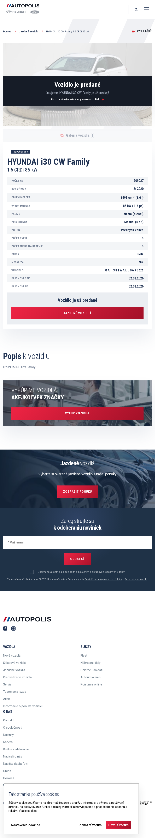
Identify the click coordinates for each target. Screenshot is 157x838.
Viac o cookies (28, 810)
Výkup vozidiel (77, 413)
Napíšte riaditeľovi (15, 764)
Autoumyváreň (90, 677)
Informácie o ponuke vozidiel (22, 706)
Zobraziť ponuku (77, 492)
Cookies (8, 778)
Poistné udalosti (92, 670)
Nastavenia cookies (25, 825)
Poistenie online (91, 684)
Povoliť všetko (118, 825)
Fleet (84, 655)
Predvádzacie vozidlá (17, 677)
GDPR (7, 771)
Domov (10, 31)
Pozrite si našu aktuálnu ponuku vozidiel (77, 99)
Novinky (8, 735)
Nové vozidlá (12, 655)
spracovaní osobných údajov (108, 572)
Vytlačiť (142, 31)
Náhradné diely (90, 663)
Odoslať (77, 559)
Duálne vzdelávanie (16, 749)
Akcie (7, 699)
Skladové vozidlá (14, 663)
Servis (7, 684)
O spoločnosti (12, 727)
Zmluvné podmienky (136, 579)
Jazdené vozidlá (31, 31)
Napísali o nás (12, 756)
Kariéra (8, 742)
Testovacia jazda (14, 692)
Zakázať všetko (90, 825)
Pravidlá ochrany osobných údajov (103, 579)
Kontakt (8, 720)
